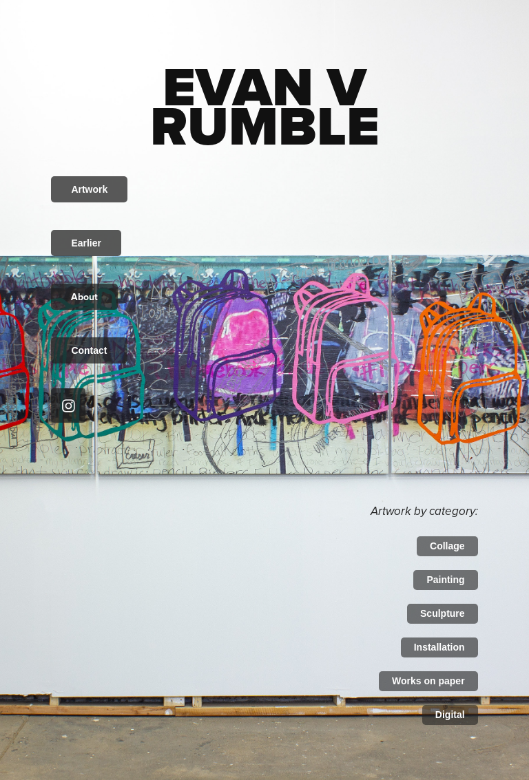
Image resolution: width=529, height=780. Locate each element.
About (84, 297)
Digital (450, 714)
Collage (447, 545)
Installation (439, 647)
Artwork (89, 189)
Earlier (86, 243)
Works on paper (428, 680)
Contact (89, 350)
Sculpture (442, 613)
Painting (445, 579)
